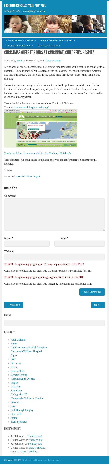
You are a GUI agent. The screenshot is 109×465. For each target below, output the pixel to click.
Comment (9, 196)
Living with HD (19, 394)
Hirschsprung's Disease (23, 378)
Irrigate (14, 382)
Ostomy (15, 402)
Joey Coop (16, 390)
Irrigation (15, 386)
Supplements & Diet (49, 46)
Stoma (14, 417)
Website (9, 251)
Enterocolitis (17, 371)
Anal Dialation (18, 339)
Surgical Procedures (18, 46)
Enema (14, 367)
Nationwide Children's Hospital (27, 398)
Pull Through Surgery (22, 410)
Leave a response (53, 60)
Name (8, 238)
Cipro (14, 355)
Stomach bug (35, 436)
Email (63, 238)
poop (13, 406)
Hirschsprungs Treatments (56, 40)
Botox (14, 343)
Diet (13, 359)
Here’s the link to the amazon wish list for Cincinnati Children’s (37, 153)
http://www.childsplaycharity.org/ (31, 107)
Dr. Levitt (16, 363)
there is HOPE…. (38, 447)
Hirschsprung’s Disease (19, 40)
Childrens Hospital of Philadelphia (29, 347)
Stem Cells (16, 414)
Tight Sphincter (19, 421)
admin (19, 60)
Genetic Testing (19, 374)
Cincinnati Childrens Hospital (26, 176)
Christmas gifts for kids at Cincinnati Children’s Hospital (50, 52)
